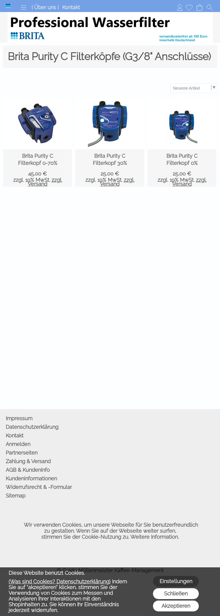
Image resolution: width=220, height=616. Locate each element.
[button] (23, 7)
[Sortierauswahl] (194, 88)
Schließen (176, 594)
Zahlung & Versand (28, 461)
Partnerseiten (22, 453)
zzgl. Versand (45, 182)
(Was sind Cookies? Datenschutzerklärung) (60, 582)
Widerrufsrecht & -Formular (39, 487)
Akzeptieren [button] (176, 606)
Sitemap (15, 496)
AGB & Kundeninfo (28, 470)
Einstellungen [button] (176, 581)
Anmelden (179, 7)
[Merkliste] (189, 7)
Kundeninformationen (31, 478)
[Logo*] (8, 6)
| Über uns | (45, 7)
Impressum (19, 418)
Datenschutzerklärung (32, 427)
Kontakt (71, 7)
